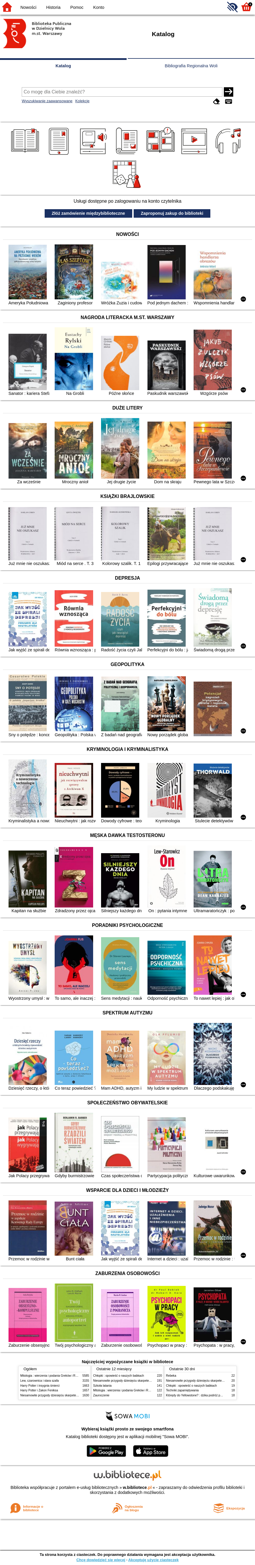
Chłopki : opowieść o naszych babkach (118, 1375)
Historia (53, 7)
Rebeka (171, 1375)
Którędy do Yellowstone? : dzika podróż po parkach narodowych (208, 1395)
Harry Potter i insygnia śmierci (40, 1385)
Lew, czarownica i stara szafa (39, 1380)
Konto (98, 7)
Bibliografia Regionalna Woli (191, 65)
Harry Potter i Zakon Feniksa (39, 1390)
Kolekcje (82, 101)
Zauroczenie (101, 1395)
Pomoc (76, 7)
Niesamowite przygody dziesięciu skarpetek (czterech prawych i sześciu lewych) (72, 1395)
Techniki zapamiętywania (182, 1390)
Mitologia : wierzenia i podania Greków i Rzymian (52, 1375)
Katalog (63, 65)
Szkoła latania (102, 1385)
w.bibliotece (137, 1487)
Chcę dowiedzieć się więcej (100, 1560)
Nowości (28, 7)
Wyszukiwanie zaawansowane (47, 101)
